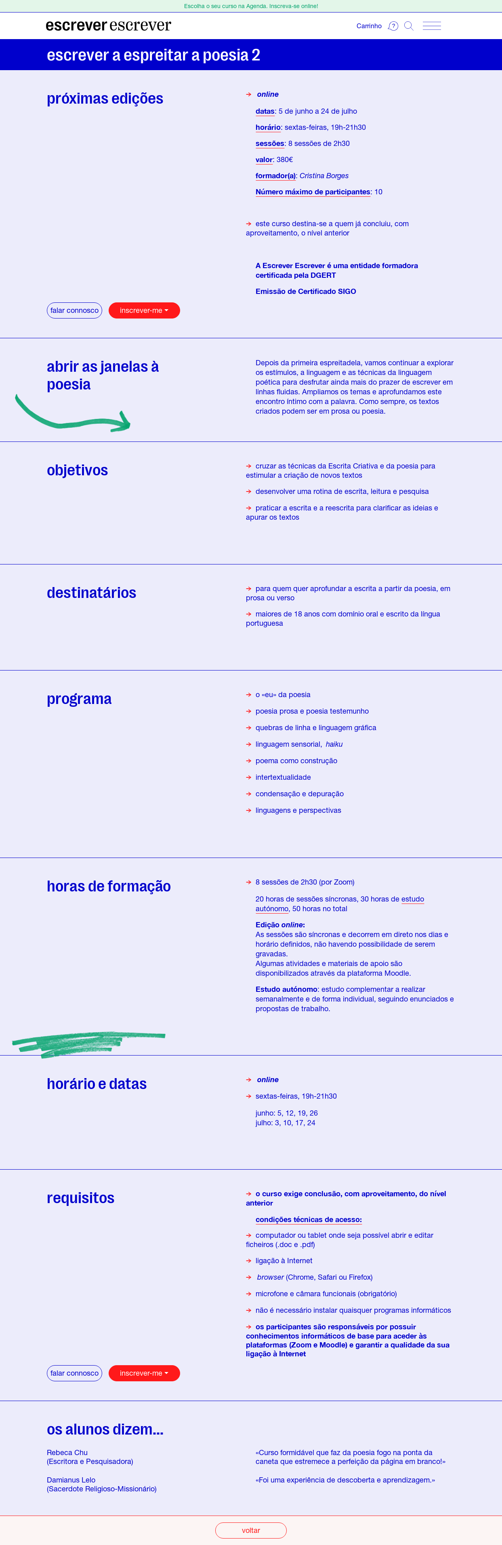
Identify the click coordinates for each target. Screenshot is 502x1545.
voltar (251, 1530)
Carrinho (369, 25)
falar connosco (74, 310)
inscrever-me (141, 310)
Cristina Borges (324, 175)
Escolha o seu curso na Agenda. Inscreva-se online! (251, 5)
